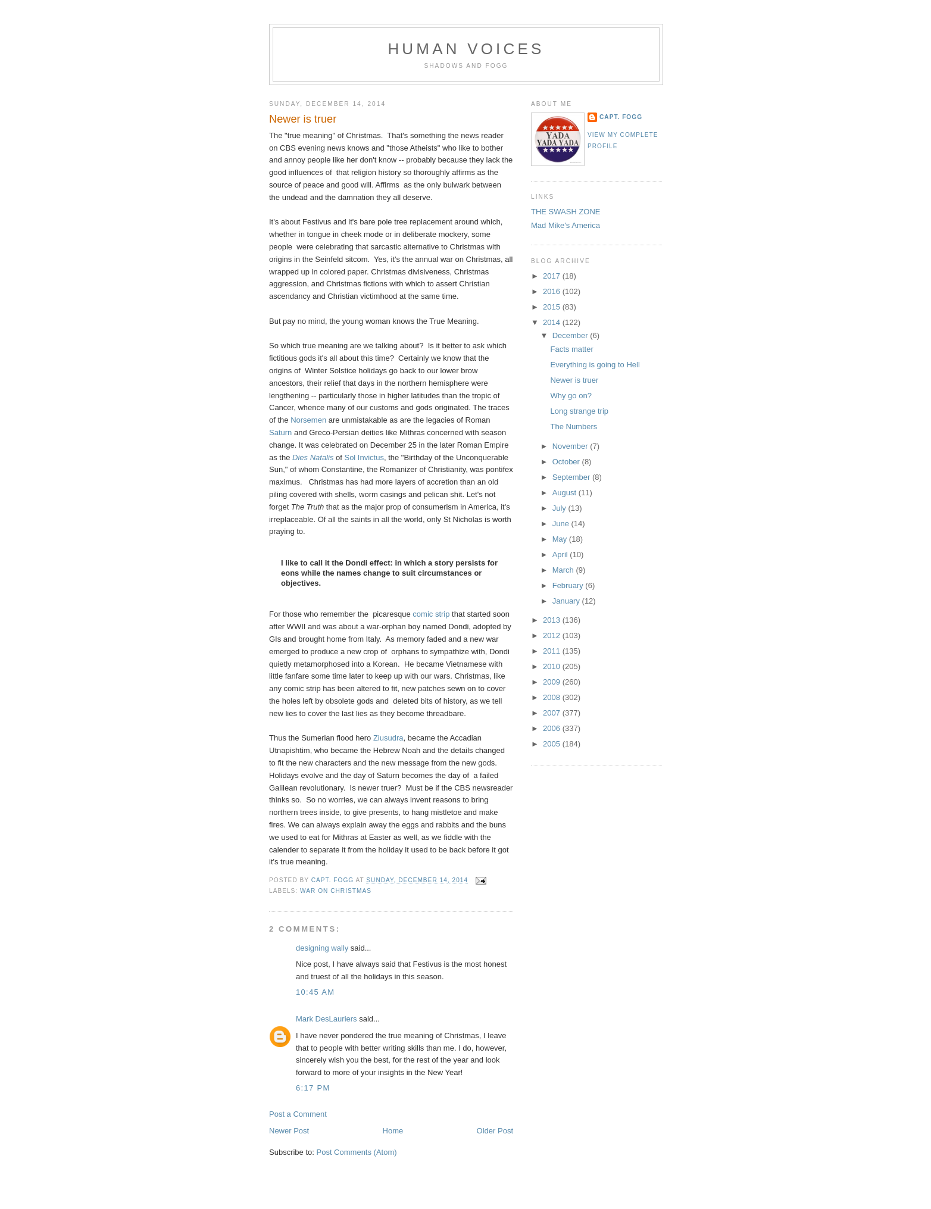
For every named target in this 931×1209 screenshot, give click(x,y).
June (561, 523)
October (567, 461)
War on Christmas (335, 891)
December (571, 335)
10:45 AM (315, 992)
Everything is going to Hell (594, 364)
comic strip (431, 614)
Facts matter (571, 349)
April (561, 554)
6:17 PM (313, 1087)
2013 (553, 620)
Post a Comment (298, 1114)
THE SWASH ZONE (566, 211)
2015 (553, 306)
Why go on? (570, 395)
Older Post (495, 1130)
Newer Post (289, 1130)
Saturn (280, 432)
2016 (553, 291)
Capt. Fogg (620, 117)
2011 (553, 650)
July (560, 508)
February (569, 585)
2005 (553, 743)
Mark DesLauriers (326, 1018)
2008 (553, 697)
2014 (553, 322)
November (571, 446)
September (572, 477)
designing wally (322, 948)
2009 (553, 681)
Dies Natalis (312, 457)
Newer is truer (574, 380)
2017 (553, 275)
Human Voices (466, 49)
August (565, 492)
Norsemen (308, 420)
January (567, 600)
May (560, 539)
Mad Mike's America (565, 225)
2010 (553, 666)
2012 (553, 635)
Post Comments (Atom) (357, 1152)
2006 (553, 728)
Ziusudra (388, 737)
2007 (553, 712)
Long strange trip (579, 411)
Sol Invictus (363, 457)
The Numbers (573, 426)
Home (393, 1130)
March (564, 570)
